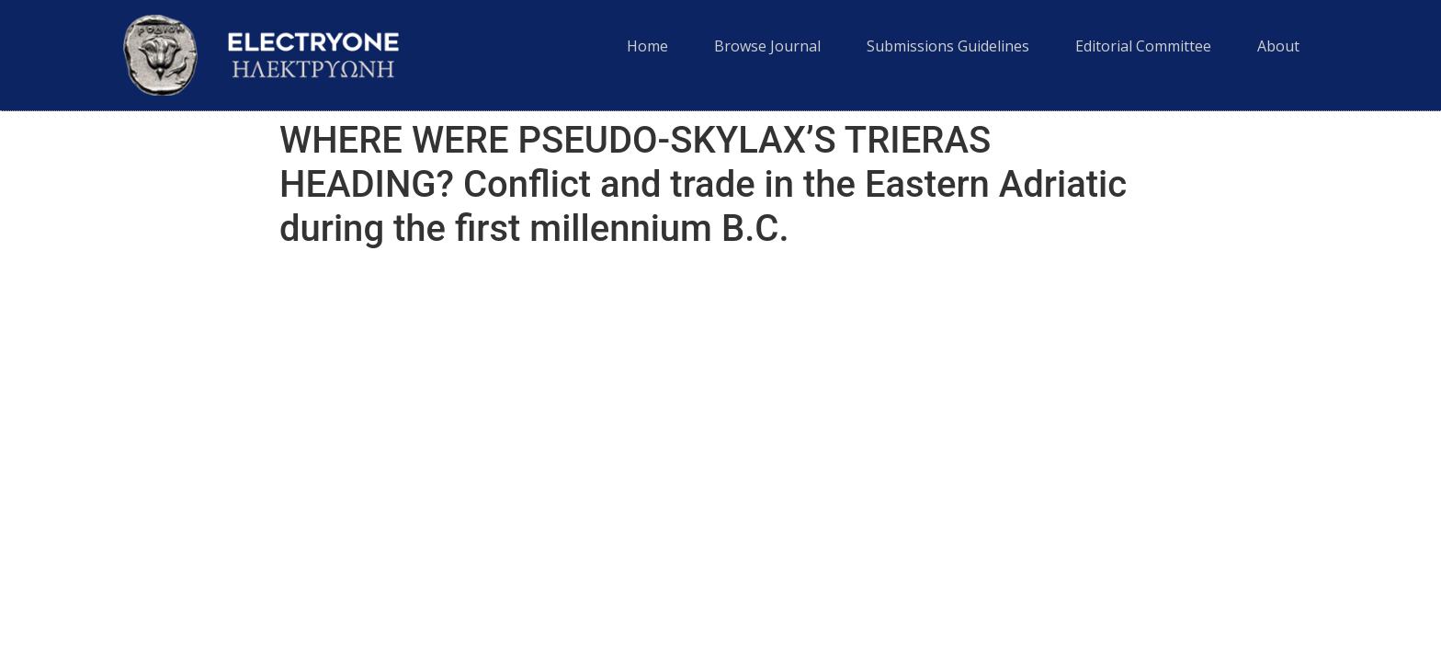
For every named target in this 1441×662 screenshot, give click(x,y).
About (1278, 46)
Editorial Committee (1143, 46)
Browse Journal (767, 46)
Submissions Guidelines (948, 46)
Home (647, 46)
